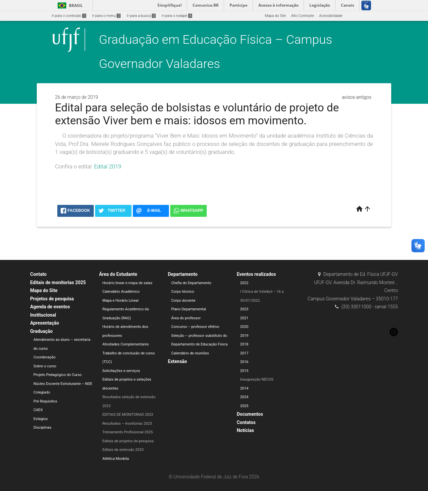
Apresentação (44, 323)
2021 (244, 318)
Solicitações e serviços (121, 371)
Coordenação (44, 357)
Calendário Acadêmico (121, 291)
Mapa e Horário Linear (120, 300)
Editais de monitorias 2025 (58, 282)
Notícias (245, 430)
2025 (244, 406)
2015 (244, 371)
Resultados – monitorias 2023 (127, 423)
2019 (244, 336)
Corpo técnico (182, 291)
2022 (244, 283)
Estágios (40, 419)
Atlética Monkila (115, 459)
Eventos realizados (256, 274)
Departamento (183, 274)
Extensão (177, 361)
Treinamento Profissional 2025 (127, 432)
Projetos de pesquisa (52, 298)
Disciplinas (42, 427)
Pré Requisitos (45, 401)
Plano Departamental (188, 309)
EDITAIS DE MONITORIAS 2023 (127, 414)
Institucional (43, 315)
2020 (244, 327)
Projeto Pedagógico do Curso (57, 375)
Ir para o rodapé (177, 16)
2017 (244, 353)
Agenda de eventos (50, 306)
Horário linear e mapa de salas (127, 283)
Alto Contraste (302, 16)
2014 (244, 388)
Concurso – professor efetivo (195, 327)
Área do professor (186, 318)
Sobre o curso (44, 366)
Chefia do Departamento (191, 283)
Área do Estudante (118, 274)
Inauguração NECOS (257, 379)
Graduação (41, 331)
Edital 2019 (107, 166)
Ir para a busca (141, 16)
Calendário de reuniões (190, 353)
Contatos (246, 422)
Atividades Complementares (125, 344)
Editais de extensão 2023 (123, 450)
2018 (244, 344)
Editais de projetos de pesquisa (128, 441)
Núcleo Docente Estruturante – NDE (62, 384)
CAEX (38, 410)
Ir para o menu (106, 16)
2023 (244, 309)
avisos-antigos (356, 97)
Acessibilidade (330, 16)
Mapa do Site (275, 16)
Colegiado (41, 392)
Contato (38, 274)
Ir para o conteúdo (69, 16)
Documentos (250, 414)
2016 (244, 362)
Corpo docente (183, 300)
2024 (244, 397)
